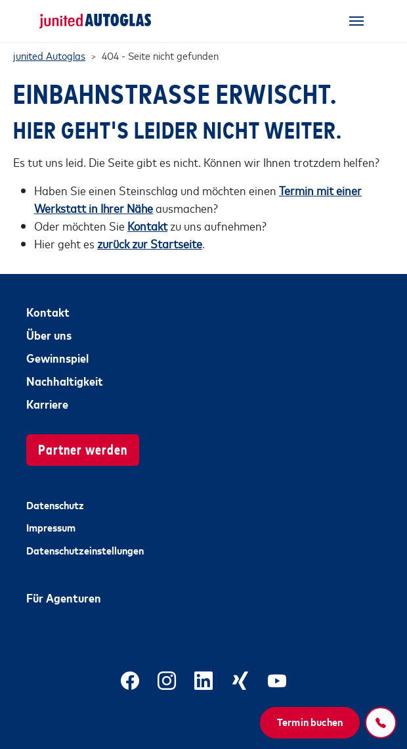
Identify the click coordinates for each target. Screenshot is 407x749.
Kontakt (48, 311)
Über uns (49, 334)
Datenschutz (55, 504)
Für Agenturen (63, 597)
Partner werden (82, 448)
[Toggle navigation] (356, 21)
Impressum (50, 527)
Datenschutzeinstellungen (85, 550)
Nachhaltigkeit (64, 380)
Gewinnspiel (57, 357)
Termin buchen (310, 721)
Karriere (47, 403)
